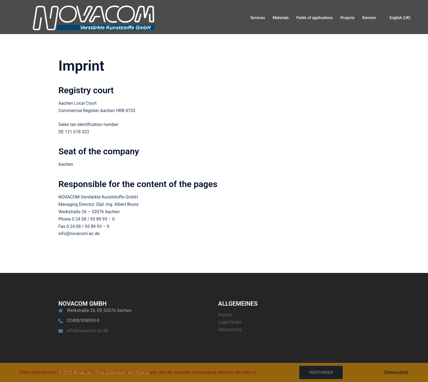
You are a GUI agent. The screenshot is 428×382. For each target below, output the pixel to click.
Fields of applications (314, 18)
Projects (347, 18)
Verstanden (321, 372)
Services (257, 18)
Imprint (225, 314)
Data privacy (230, 329)
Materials (281, 18)
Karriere (369, 18)
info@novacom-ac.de (87, 330)
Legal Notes (229, 322)
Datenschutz (396, 372)
